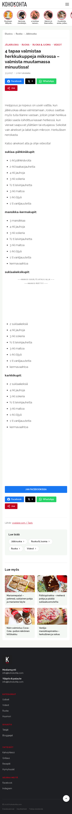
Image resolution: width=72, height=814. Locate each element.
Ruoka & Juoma (42, 45)
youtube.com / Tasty (22, 523)
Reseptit (6, 764)
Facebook (7, 783)
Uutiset (5, 699)
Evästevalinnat (8, 809)
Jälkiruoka (31, 34)
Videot (58, 45)
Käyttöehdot (22, 809)
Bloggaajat (7, 735)
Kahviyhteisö (8, 752)
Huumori (6, 716)
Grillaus (6, 758)
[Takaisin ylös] (66, 798)
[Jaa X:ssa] (30, 81)
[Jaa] (11, 88)
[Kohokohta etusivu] (14, 4)
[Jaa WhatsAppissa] (46, 81)
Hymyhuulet (8, 769)
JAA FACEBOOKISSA (35, 489)
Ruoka (19, 34)
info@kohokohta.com (12, 673)
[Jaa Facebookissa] (14, 81)
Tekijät (5, 730)
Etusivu (9, 34)
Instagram (7, 788)
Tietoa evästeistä (36, 809)
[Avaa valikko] (67, 4)
